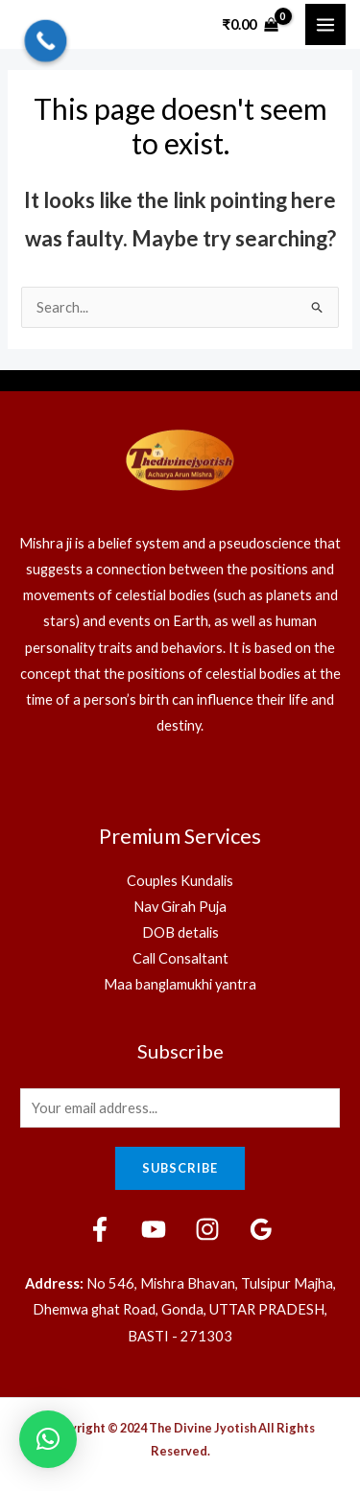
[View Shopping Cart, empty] (250, 24)
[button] (48, 1439)
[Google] (261, 1229)
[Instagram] (207, 1229)
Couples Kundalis (180, 881)
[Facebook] (99, 1229)
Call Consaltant (180, 958)
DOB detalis (180, 932)
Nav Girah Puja (180, 906)
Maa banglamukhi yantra (180, 984)
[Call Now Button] (46, 41)
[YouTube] (153, 1229)
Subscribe (180, 1168)
